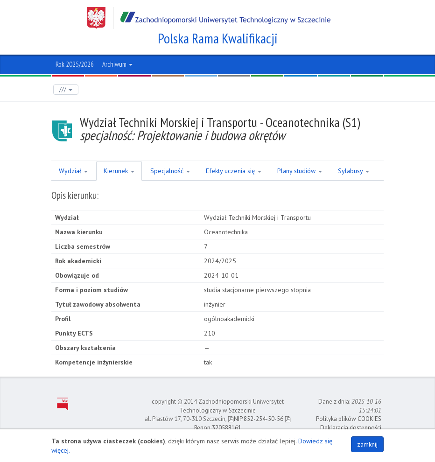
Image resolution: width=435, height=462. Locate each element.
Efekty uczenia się (233, 171)
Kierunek (119, 171)
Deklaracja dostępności (350, 428)
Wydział (73, 171)
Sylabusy (353, 171)
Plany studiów (299, 171)
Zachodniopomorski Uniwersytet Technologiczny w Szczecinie (208, 18)
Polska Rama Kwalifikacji (218, 38)
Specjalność (170, 171)
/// (65, 89)
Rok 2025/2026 (75, 64)
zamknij (367, 444)
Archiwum (117, 64)
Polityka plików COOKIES (348, 419)
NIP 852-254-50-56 (255, 419)
